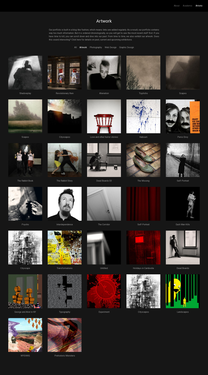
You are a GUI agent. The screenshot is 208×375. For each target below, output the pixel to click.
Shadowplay (25, 93)
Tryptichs (143, 93)
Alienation (104, 93)
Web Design (111, 47)
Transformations (64, 268)
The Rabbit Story (65, 180)
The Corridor (104, 224)
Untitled (104, 268)
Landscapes (183, 312)
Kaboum (143, 137)
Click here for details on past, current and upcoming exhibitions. (101, 39)
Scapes (183, 93)
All (75, 47)
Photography (96, 47)
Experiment (104, 312)
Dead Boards (183, 268)
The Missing (143, 180)
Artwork (83, 47)
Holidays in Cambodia (143, 268)
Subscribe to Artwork (7, 363)
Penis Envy (182, 137)
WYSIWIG (25, 355)
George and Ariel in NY (25, 312)
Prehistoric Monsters (64, 355)
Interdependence (64, 224)
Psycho (25, 224)
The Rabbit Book (25, 180)
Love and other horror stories (104, 137)
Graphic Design (126, 47)
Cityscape (25, 268)
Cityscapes (64, 137)
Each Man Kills (183, 224)
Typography (64, 312)
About (176, 5)
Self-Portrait (183, 180)
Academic (187, 5)
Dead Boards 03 (104, 180)
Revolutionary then (65, 93)
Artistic (199, 5)
